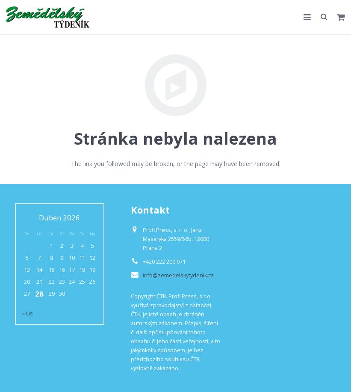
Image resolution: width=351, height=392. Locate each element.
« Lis (27, 313)
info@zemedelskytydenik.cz (178, 275)
